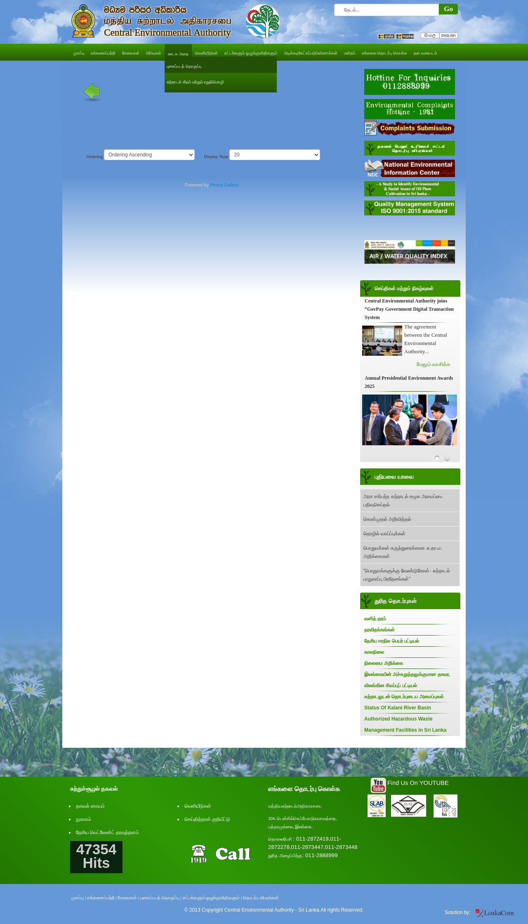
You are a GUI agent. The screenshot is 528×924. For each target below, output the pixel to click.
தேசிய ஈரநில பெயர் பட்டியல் (391, 641)
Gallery (231, 184)
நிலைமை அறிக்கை (383, 663)
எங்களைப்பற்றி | (102, 897)
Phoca (216, 184)
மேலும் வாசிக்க (433, 364)
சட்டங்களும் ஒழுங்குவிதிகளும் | (212, 897)
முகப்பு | (78, 897)
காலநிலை (374, 652)
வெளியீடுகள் (197, 806)
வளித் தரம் (375, 619)
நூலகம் (83, 819)
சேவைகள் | (128, 897)
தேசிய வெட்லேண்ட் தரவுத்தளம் (107, 832)
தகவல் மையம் (90, 806)
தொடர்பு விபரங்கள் (261, 897)
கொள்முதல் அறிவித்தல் (387, 519)
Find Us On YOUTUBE (418, 783)
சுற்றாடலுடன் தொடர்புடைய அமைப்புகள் (404, 696)
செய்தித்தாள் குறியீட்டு (207, 819)
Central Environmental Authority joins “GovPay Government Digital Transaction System (409, 309)
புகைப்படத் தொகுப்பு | (161, 897)
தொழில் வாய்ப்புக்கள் (384, 533)
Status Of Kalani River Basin (397, 708)
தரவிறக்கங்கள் (379, 630)
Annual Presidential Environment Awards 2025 (409, 382)
